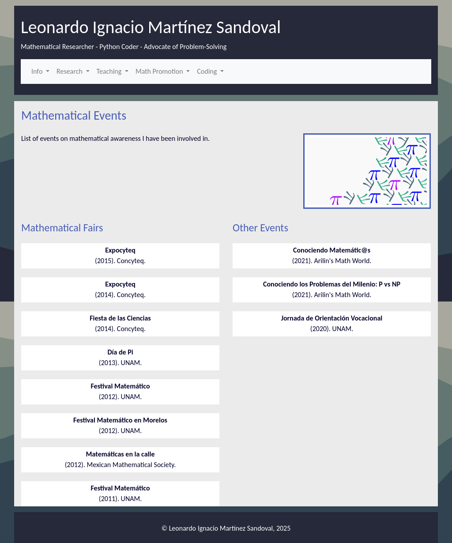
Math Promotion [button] (160, 71)
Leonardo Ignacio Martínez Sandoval (151, 27)
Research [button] (70, 71)
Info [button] (37, 71)
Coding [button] (207, 71)
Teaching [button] (110, 71)
